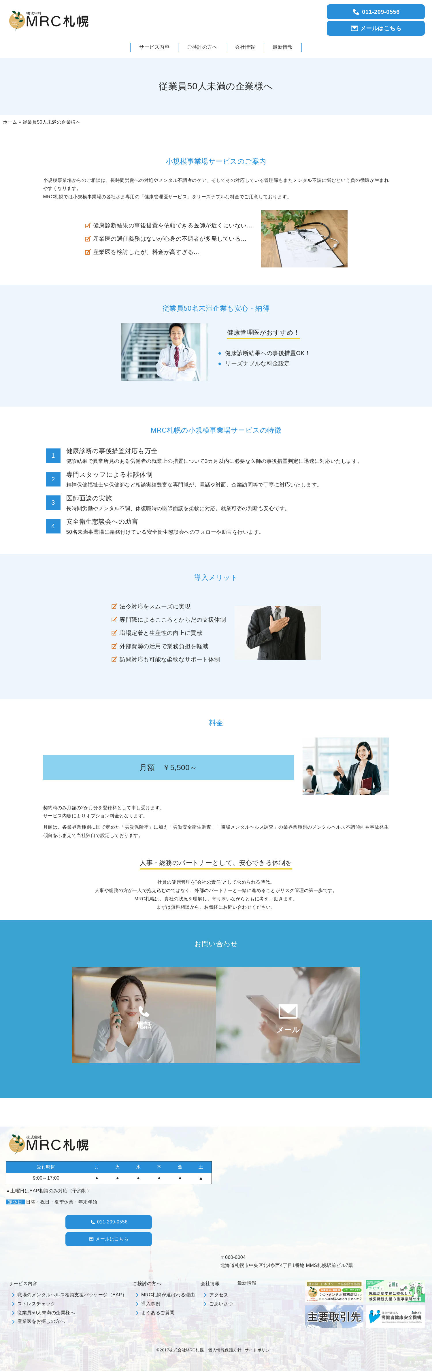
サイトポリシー (259, 1350)
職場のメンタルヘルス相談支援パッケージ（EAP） (72, 1294)
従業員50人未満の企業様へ (46, 1312)
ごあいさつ (221, 1303)
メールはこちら (376, 28)
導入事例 (150, 1303)
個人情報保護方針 (225, 1350)
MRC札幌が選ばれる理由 (168, 1294)
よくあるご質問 (158, 1312)
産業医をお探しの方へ (41, 1321)
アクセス (218, 1294)
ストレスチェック (36, 1303)
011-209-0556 (376, 12)
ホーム (10, 122)
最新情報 (246, 1283)
